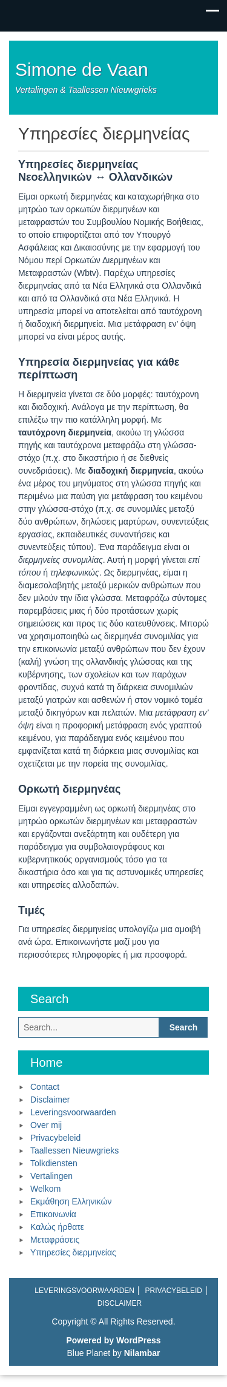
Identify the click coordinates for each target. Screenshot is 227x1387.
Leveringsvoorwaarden (73, 1112)
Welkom (45, 1189)
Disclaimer (50, 1099)
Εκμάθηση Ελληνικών (70, 1201)
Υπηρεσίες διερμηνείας (73, 1252)
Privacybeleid (55, 1138)
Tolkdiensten (53, 1163)
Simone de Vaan (81, 69)
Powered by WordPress (113, 1340)
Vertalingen (51, 1176)
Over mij (46, 1125)
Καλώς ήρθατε (57, 1227)
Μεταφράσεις (54, 1239)
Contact (44, 1087)
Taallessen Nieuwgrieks (74, 1150)
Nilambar (142, 1353)
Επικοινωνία (53, 1214)
